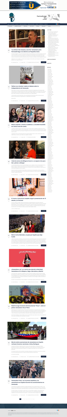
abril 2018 (49, 150)
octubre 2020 (50, 118)
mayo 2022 (50, 98)
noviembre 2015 (50, 181)
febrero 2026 (50, 74)
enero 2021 (50, 115)
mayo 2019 (50, 136)
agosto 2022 (50, 95)
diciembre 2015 (50, 180)
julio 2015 (49, 185)
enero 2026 (50, 75)
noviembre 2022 (50, 92)
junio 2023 (49, 87)
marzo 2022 (50, 100)
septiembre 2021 (51, 107)
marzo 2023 (50, 88)
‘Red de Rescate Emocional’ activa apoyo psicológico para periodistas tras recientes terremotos (53, 42)
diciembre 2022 (50, 91)
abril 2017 (49, 163)
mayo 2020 (50, 124)
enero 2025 (50, 77)
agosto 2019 (50, 133)
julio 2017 (49, 160)
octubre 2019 (50, 131)
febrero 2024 (50, 79)
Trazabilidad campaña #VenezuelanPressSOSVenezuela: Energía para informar (53, 52)
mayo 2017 (50, 162)
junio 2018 (49, 148)
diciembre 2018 (50, 142)
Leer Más (43, 62)
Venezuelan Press (15, 62)
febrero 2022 (50, 101)
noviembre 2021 (50, 105)
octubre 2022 (50, 93)
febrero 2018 (50, 152)
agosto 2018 (50, 146)
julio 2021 (49, 109)
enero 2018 (50, 153)
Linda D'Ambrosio (15, 100)
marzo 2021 (50, 113)
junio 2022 (49, 97)
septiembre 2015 (51, 183)
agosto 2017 (50, 159)
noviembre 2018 (50, 143)
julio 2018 (49, 147)
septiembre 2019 (51, 132)
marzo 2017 (50, 164)
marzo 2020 (50, 126)
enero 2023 (50, 90)
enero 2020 (50, 128)
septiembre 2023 (51, 83)
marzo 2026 (50, 73)
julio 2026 (49, 69)
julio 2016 (49, 172)
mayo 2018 (50, 149)
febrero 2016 (50, 178)
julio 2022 (49, 96)
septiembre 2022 (51, 94)
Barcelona (43, 26)
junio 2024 (49, 78)
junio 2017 (49, 161)
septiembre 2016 (51, 170)
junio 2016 (49, 173)
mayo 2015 (50, 187)
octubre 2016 (50, 169)
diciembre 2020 (50, 116)
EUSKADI (49, 26)
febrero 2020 (50, 127)
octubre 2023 (50, 82)
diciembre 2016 (50, 167)
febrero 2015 (50, 190)
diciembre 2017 (50, 154)
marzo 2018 (50, 151)
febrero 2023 (50, 89)
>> (33, 399)
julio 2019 (49, 134)
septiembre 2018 (51, 145)
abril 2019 (49, 137)
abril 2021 (49, 112)
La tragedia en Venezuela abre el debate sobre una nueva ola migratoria (53, 35)
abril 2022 (49, 99)
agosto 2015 (50, 184)
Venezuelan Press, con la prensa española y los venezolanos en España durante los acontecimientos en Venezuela (27, 382)
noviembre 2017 (50, 155)
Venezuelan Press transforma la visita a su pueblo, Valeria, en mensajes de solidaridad (53, 32)
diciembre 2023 (50, 80)
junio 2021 (49, 110)
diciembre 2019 (50, 129)
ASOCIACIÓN (10, 26)
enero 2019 (50, 141)
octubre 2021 (50, 106)
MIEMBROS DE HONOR (18, 26)
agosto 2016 (50, 171)
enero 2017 (50, 166)
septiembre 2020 (51, 119)
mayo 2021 (50, 111)
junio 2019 (49, 135)
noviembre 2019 (50, 130)
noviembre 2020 (50, 117)
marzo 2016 (50, 177)
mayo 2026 (50, 71)
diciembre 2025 (50, 76)
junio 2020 (49, 123)
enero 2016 (50, 179)
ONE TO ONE (32, 26)
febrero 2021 (50, 114)
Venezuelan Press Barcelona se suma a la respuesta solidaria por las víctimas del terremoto (53, 45)
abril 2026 (49, 72)
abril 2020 (49, 125)
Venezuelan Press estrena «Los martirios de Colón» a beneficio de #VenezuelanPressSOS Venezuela (53, 39)
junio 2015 (49, 186)
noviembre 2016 (50, 168)
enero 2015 (50, 191)
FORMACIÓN (25, 26)
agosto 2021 (50, 108)
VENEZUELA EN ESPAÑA (35, 62)
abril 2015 (49, 188)
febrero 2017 (50, 165)
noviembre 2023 (50, 81)
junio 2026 (49, 70)
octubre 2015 (50, 182)
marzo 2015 (50, 189)
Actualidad (29, 62)
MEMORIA (37, 26)
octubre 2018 (50, 144)
